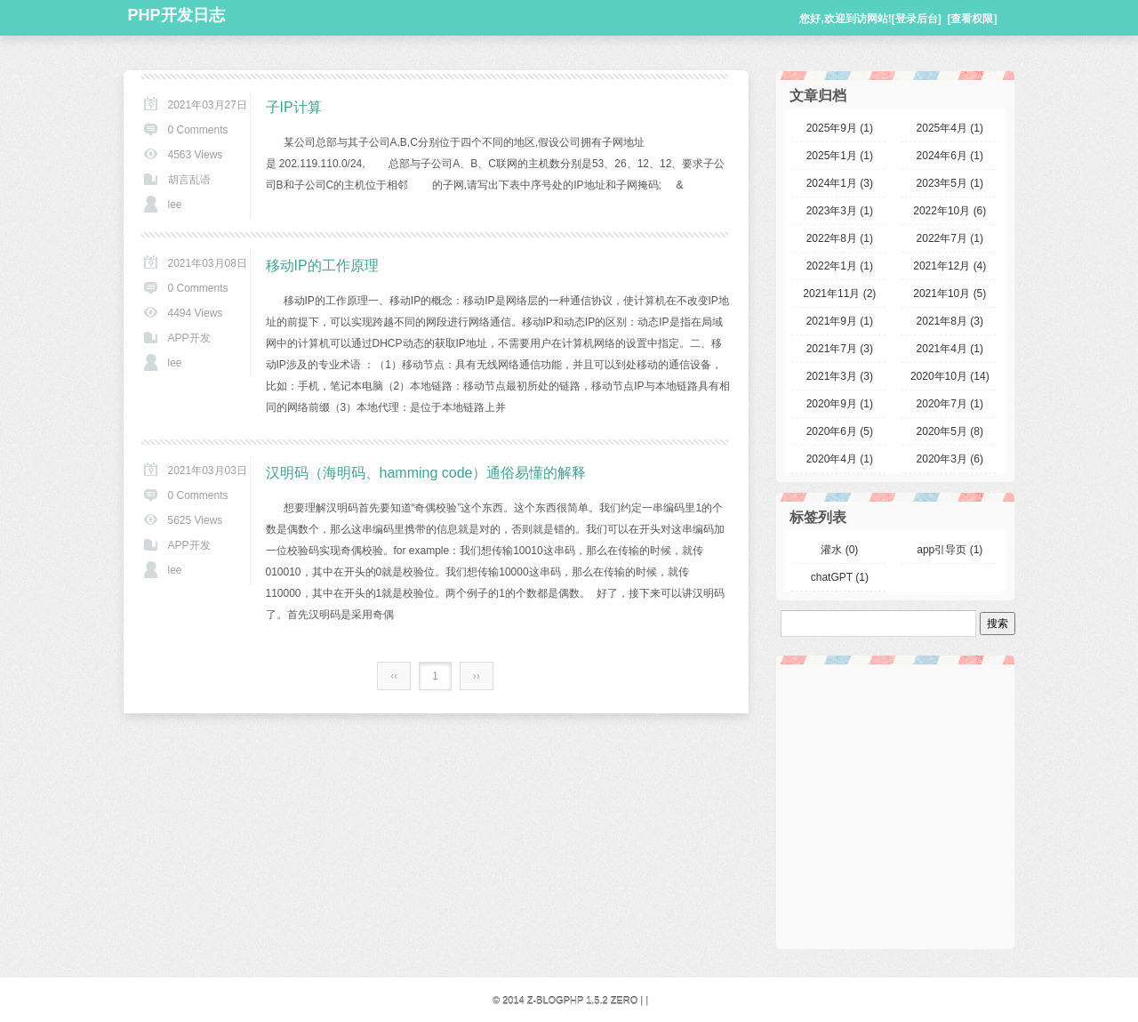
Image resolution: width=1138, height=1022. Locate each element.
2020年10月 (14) (950, 376)
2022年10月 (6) (949, 211)
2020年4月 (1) (839, 459)
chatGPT (840, 577)
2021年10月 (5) (949, 293)
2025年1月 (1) (839, 155)
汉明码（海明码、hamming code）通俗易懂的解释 (426, 472)
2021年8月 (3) (950, 321)
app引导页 (949, 549)
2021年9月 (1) (839, 321)
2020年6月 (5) (839, 431)
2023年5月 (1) (950, 183)
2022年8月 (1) (839, 238)
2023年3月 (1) (839, 211)
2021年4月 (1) (950, 348)
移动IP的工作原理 (322, 265)
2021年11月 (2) (839, 293)
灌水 (839, 549)
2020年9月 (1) (839, 404)
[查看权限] (973, 18)
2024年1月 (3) (839, 183)
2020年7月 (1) (950, 404)
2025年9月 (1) (839, 128)
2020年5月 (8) (950, 431)
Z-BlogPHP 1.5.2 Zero (582, 1000)
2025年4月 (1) (950, 128)
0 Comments (198, 130)
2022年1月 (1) (839, 266)
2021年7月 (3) (839, 348)
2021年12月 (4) (949, 266)
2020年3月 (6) (950, 459)
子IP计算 (294, 107)
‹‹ (393, 676)
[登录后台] (917, 18)
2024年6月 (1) (950, 155)
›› (476, 676)
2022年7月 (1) (950, 238)
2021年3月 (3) (839, 376)
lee (175, 204)
